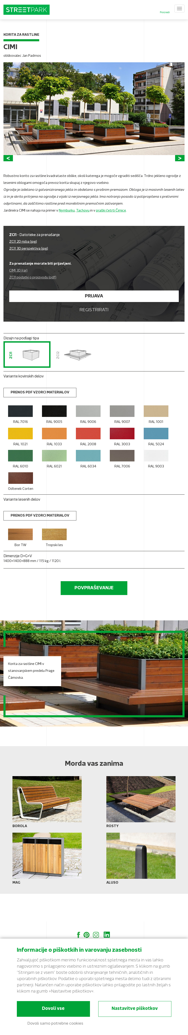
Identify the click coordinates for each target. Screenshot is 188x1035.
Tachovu (83, 238)
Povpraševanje (94, 615)
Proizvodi (165, 12)
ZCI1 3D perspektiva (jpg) (28, 276)
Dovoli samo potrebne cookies (55, 1023)
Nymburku (67, 238)
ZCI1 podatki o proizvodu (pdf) (32, 305)
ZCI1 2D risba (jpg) (23, 270)
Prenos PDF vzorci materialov (40, 420)
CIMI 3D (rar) (18, 298)
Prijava (94, 324)
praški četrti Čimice (111, 238)
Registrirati (94, 338)
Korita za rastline (21, 35)
